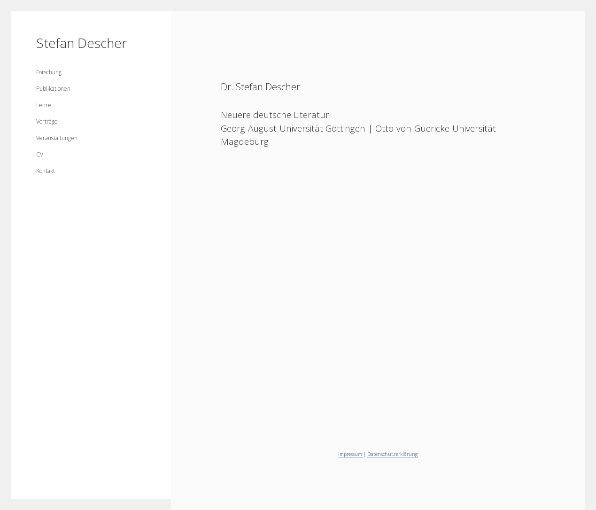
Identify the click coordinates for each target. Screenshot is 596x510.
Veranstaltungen (56, 138)
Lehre (43, 105)
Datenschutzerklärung (392, 454)
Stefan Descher (81, 43)
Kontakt (45, 171)
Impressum (351, 454)
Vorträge (47, 122)
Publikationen (53, 89)
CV (39, 154)
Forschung (49, 72)
